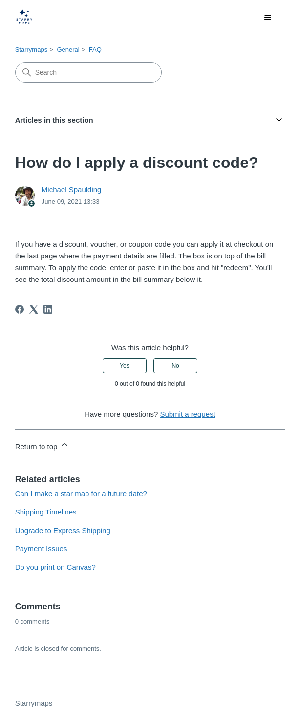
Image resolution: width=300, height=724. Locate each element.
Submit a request (187, 414)
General (68, 49)
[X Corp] (33, 309)
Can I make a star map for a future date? (81, 494)
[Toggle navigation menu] (267, 17)
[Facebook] (19, 309)
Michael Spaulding (72, 190)
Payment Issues (41, 548)
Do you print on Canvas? (55, 567)
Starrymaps (31, 49)
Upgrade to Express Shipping (62, 530)
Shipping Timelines (46, 512)
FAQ (95, 49)
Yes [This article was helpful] (124, 365)
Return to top (42, 445)
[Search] (88, 72)
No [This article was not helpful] (175, 365)
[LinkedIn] (47, 309)
